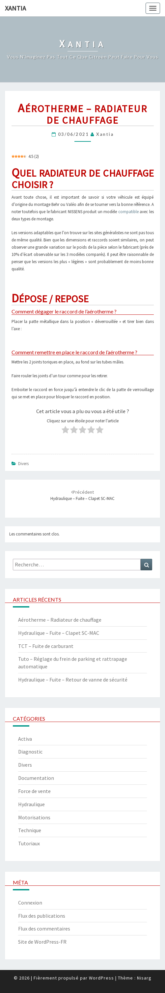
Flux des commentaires (44, 928)
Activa (25, 738)
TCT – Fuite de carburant (45, 646)
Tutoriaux (29, 843)
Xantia (15, 8)
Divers (23, 463)
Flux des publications (41, 915)
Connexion (30, 902)
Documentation (36, 778)
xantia (105, 134)
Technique (29, 830)
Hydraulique (31, 804)
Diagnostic (30, 751)
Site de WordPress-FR (42, 941)
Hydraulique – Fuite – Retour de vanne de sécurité (72, 679)
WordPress (101, 978)
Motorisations (34, 817)
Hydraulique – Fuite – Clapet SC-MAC (58, 633)
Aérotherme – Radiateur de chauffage (59, 619)
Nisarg (144, 978)
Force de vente (34, 791)
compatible (128, 211)
